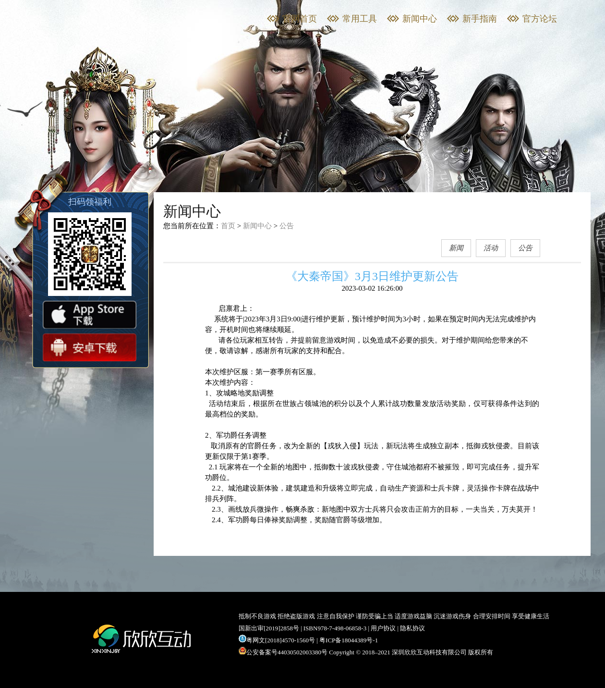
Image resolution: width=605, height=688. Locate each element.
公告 (286, 226)
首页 (228, 226)
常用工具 (359, 19)
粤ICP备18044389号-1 (348, 640)
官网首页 (299, 19)
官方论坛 (539, 19)
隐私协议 (412, 628)
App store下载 (89, 315)
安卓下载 (89, 347)
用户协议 (383, 628)
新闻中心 (419, 19)
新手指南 (479, 19)
